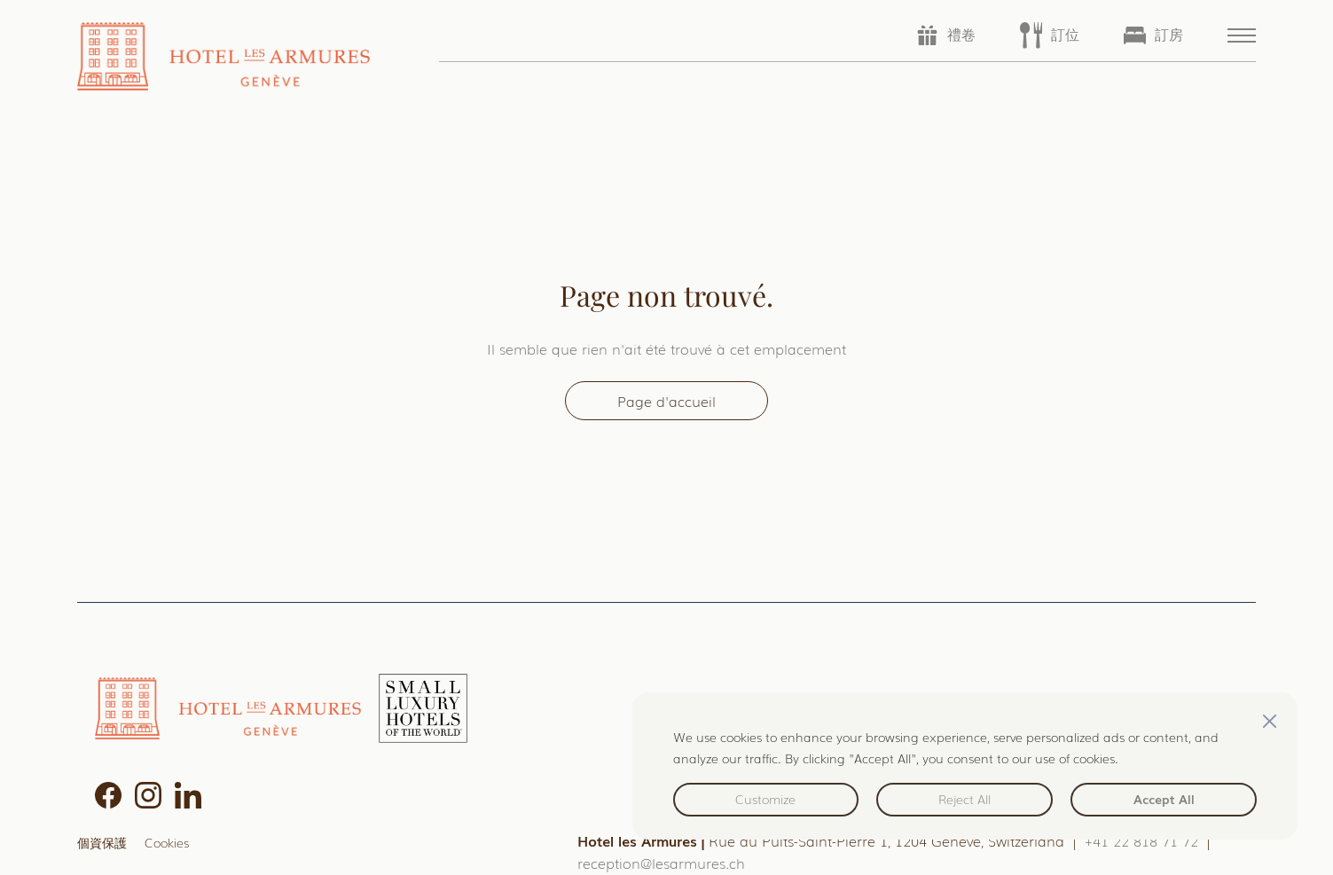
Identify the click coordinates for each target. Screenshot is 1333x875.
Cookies (167, 841)
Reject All (964, 799)
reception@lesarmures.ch (661, 862)
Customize (765, 799)
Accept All (1164, 799)
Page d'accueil (666, 400)
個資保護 (102, 841)
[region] (965, 766)
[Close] (1269, 720)
